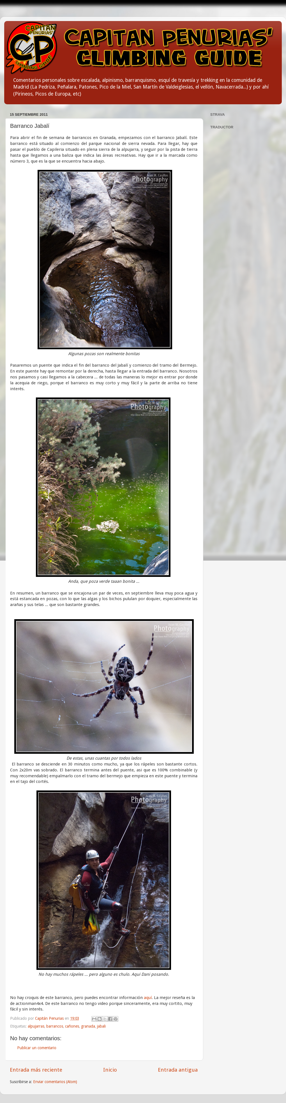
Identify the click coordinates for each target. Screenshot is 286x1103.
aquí (148, 997)
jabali (101, 1026)
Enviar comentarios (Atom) (55, 1081)
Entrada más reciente (36, 1070)
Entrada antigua (178, 1070)
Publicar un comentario (36, 1048)
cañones (72, 1026)
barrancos (54, 1026)
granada (88, 1026)
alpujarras (36, 1026)
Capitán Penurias (50, 1018)
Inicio (110, 1070)
